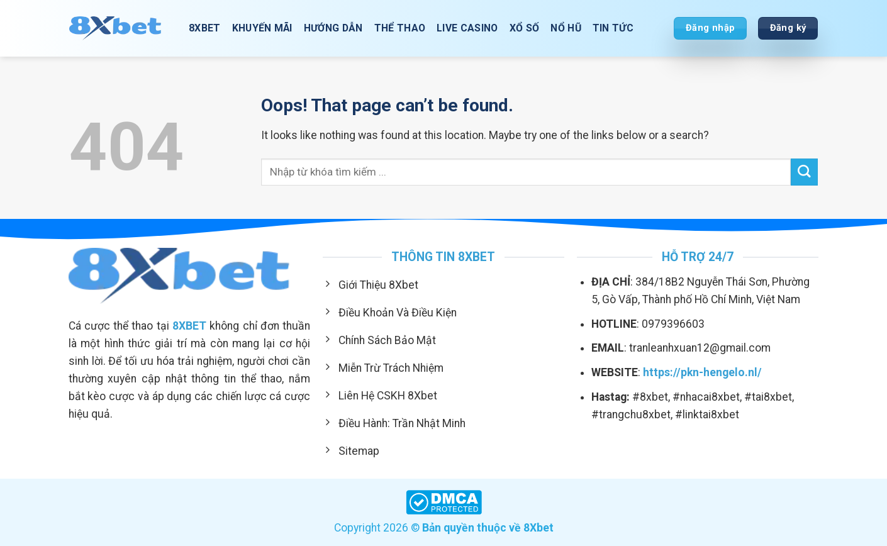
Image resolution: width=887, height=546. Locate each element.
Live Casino (467, 28)
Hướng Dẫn (333, 28)
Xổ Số (525, 28)
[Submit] (804, 172)
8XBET (205, 28)
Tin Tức (613, 28)
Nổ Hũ (565, 28)
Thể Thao (400, 28)
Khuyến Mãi (262, 28)
